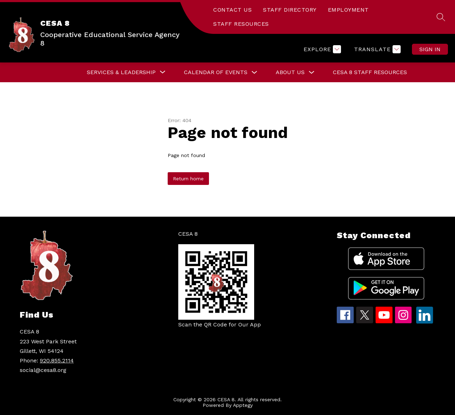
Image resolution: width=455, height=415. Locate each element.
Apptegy (243, 405)
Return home (188, 178)
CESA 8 (188, 233)
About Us (290, 72)
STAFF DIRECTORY (290, 9)
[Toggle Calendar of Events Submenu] (254, 72)
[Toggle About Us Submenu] (311, 72)
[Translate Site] (376, 49)
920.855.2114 (57, 360)
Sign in (430, 49)
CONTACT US (232, 9)
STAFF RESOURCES (241, 23)
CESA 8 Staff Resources (370, 72)
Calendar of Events (215, 72)
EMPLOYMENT (348, 9)
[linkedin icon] (424, 321)
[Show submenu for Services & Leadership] (121, 72)
